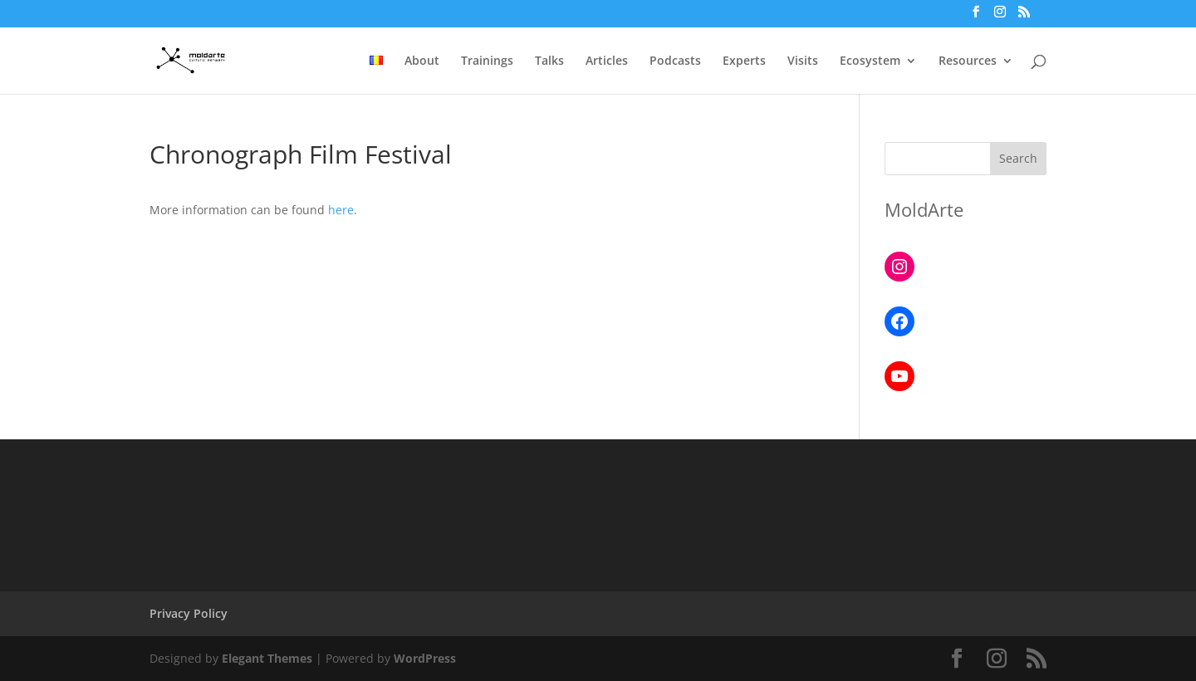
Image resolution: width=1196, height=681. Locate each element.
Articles (607, 61)
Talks (549, 61)
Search (1018, 158)
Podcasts (675, 61)
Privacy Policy (189, 613)
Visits (802, 61)
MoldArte (924, 209)
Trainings (487, 61)
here (341, 210)
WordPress (425, 658)
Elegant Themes (267, 658)
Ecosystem (870, 61)
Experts (744, 61)
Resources (968, 61)
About (421, 61)
